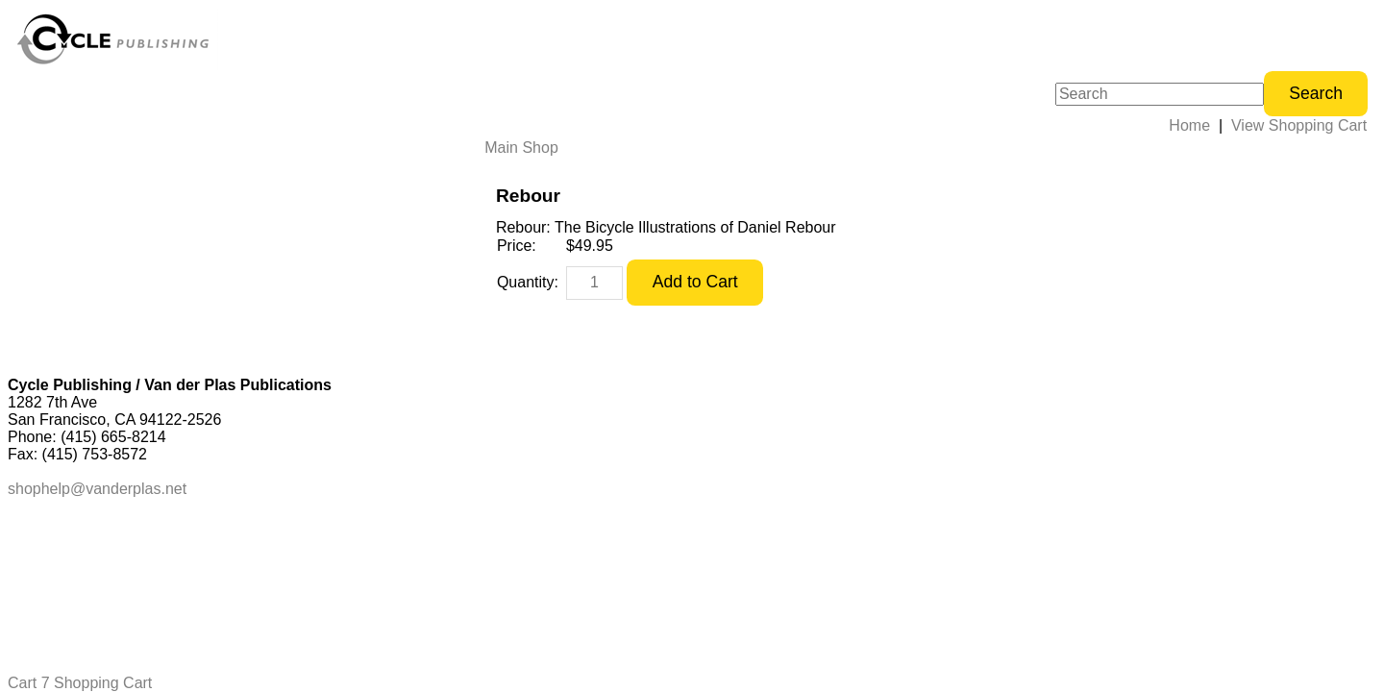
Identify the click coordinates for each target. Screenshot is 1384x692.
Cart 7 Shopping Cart (80, 683)
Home (1189, 125)
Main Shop (521, 147)
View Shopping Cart (1299, 125)
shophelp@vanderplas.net (97, 489)
